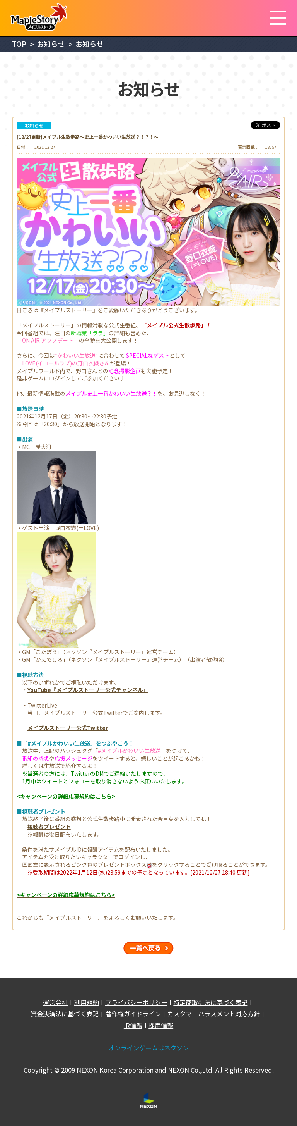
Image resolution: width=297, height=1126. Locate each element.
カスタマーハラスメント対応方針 (213, 1013)
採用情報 (160, 1025)
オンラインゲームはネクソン (148, 1047)
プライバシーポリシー (136, 1002)
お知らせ (51, 43)
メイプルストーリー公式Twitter (67, 728)
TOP (19, 43)
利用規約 (86, 1002)
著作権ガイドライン (133, 1013)
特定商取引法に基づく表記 (210, 1002)
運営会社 (55, 1002)
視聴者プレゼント (49, 826)
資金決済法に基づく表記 (65, 1013)
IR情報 (133, 1025)
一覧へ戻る (148, 948)
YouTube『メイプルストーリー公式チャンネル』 (87, 690)
